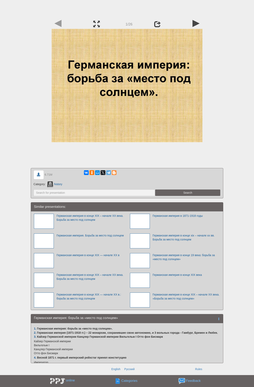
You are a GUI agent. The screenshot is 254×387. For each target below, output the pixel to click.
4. (35, 357)
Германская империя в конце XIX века (177, 274)
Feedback (193, 381)
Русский (129, 369)
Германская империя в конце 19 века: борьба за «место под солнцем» (184, 257)
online (70, 380)
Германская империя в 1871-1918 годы (178, 215)
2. (35, 332)
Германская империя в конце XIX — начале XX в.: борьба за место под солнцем (89, 296)
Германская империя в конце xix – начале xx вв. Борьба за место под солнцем (184, 237)
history (54, 184)
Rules (198, 369)
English (115, 369)
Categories (129, 381)
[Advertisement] (127, 9)
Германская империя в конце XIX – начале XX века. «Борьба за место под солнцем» (186, 296)
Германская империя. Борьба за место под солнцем (90, 235)
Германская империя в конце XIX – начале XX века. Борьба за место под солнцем (90, 217)
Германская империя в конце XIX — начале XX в (88, 255)
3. (35, 336)
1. (35, 328)
